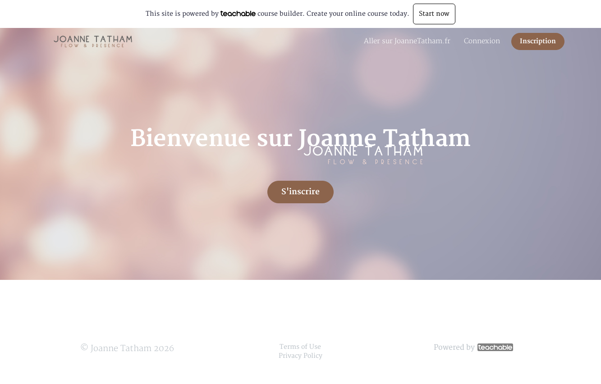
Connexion (482, 41)
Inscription (538, 41)
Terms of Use (300, 347)
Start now (434, 14)
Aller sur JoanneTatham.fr (407, 41)
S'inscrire (300, 192)
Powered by (473, 347)
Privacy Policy (300, 356)
